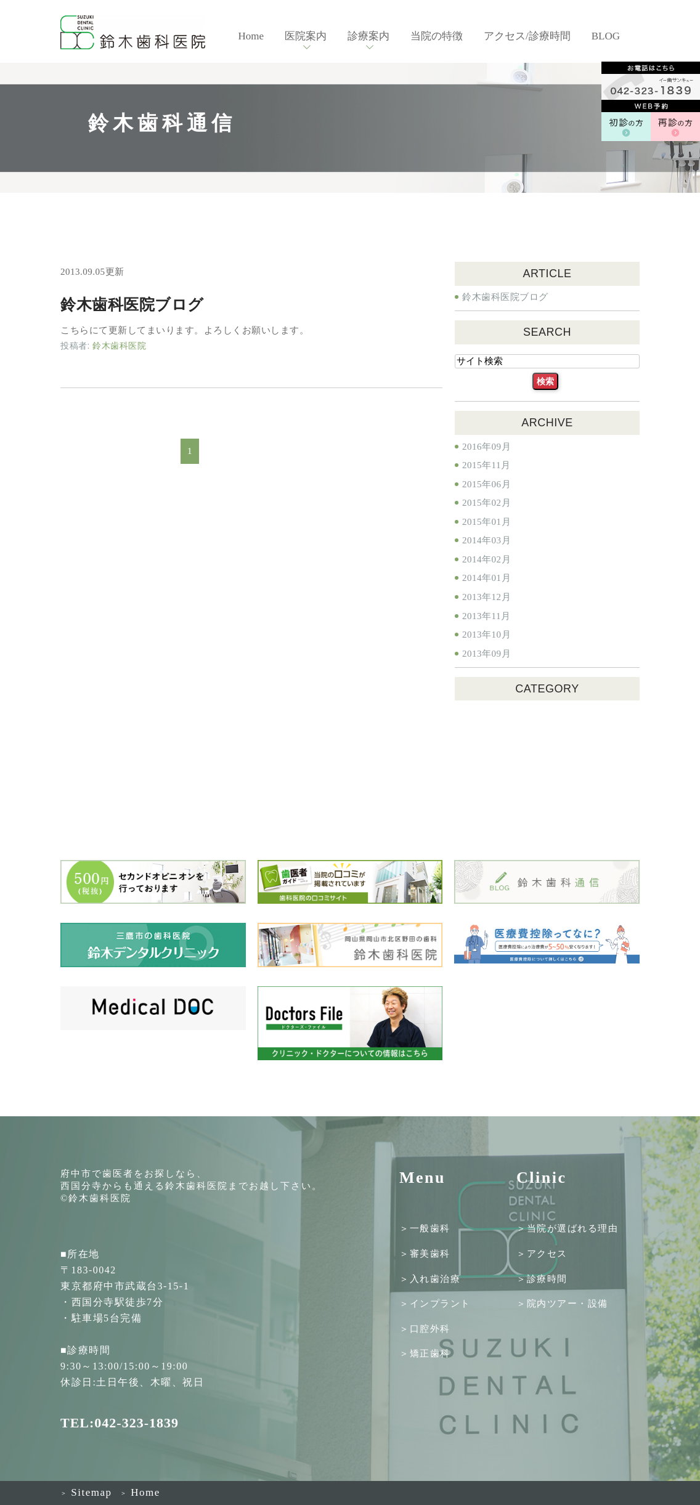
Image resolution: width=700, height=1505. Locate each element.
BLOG (606, 36)
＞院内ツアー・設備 (562, 1303)
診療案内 (368, 36)
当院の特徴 (436, 36)
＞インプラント (435, 1303)
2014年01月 (486, 578)
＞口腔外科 (424, 1328)
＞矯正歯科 (424, 1353)
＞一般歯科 (424, 1228)
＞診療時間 (542, 1278)
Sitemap (86, 1492)
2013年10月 (486, 634)
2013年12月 (486, 597)
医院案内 (306, 36)
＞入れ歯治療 (429, 1278)
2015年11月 (486, 465)
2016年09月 (486, 447)
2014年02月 (486, 559)
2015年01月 (486, 522)
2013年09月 (486, 654)
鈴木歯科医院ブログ (132, 304)
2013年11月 (486, 616)
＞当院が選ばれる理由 (567, 1228)
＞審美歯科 (424, 1254)
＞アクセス (542, 1254)
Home (251, 36)
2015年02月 (486, 503)
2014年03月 (486, 540)
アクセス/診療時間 (527, 36)
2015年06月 (486, 484)
